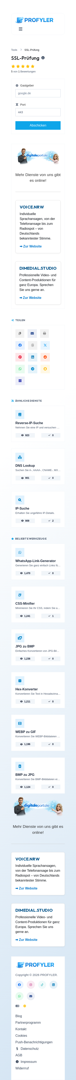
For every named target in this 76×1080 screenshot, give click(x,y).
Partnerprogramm (28, 1022)
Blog (18, 1016)
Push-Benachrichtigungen (33, 1042)
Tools (14, 49)
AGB (18, 1055)
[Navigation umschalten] (21, 29)
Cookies (21, 1035)
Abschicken (38, 125)
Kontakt (20, 1029)
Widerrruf (22, 1068)
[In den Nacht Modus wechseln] (25, 1006)
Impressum (26, 1061)
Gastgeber (24, 85)
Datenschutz (27, 1048)
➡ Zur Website (31, 246)
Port (20, 104)
